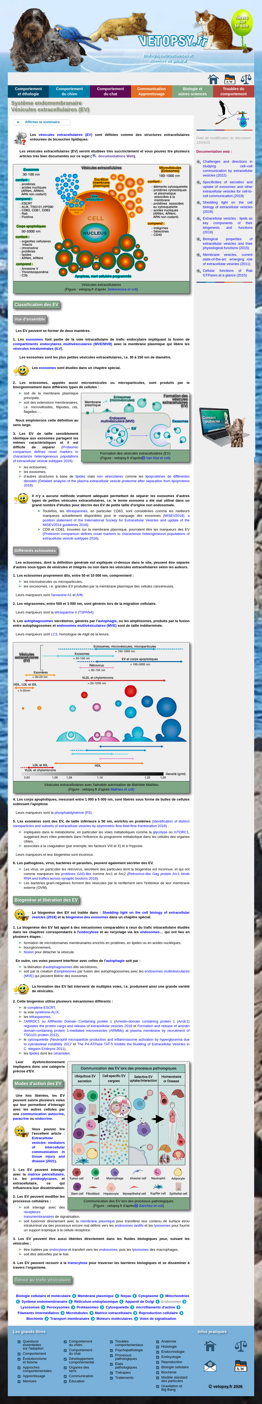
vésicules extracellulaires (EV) (65, 135)
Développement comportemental (81, 1360)
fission (29, 952)
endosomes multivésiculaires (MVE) (87, 625)
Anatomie (168, 1341)
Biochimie (34, 1319)
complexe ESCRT (41, 1007)
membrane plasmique (97, 1221)
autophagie (107, 621)
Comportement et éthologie (28, 91)
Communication (81, 1376)
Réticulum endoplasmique (96, 1301)
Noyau (126, 1296)
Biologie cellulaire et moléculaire (43, 1296)
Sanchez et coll (151, 1206)
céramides (61, 1053)
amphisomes (66, 971)
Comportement (34, 1353)
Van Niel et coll (157, 458)
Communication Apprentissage (151, 91)
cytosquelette (38, 1039)
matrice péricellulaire (46, 1174)
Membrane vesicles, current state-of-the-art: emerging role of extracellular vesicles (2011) (228, 259)
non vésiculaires (110, 476)
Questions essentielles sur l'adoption (33, 1344)
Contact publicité (211, 419)
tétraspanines (77, 511)
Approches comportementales (37, 1369)
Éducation (77, 1381)
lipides (80, 476)
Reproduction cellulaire (158, 1313)
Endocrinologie (172, 1352)
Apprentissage (34, 1376)
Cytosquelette (117, 1307)
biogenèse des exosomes (87, 917)
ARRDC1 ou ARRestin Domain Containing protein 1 (68, 1021)
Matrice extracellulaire (113, 1313)
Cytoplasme (148, 1296)
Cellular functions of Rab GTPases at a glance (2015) (228, 273)
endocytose (88, 932)
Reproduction (171, 1362)
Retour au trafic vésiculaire (42, 1280)
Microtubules (77, 1313)
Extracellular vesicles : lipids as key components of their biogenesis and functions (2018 (228, 225)
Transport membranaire (69, 1319)
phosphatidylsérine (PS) (73, 813)
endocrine (43, 1118)
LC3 (54, 634)
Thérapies (123, 1372)
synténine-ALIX (47, 1012)
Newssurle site (241, 21)
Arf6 (79, 595)
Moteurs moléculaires (114, 1319)
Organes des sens (79, 1369)
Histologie (169, 1346)
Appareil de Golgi (139, 1301)
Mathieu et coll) (122, 789)
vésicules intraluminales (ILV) (37, 349)
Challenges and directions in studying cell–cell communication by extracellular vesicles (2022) (228, 168)
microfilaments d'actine (155, 1307)
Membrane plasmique (96, 1296)
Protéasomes (88, 1307)
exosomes (34, 339)
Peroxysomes (58, 1307)
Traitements (124, 1378)
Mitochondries (177, 1296)
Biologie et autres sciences (192, 91)
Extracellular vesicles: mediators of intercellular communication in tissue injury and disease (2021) (48, 1149)
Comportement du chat (110, 91)
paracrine (21, 1118)
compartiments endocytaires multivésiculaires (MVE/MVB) (62, 344)
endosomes (150, 932)
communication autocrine (42, 1114)
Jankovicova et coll (122, 289)
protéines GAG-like (76, 874)
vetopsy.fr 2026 (225, 1386)
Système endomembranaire (45, 1301)
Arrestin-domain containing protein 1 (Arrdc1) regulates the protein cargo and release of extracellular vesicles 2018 (107, 1023)
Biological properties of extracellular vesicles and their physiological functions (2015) (228, 243)
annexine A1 (62, 595)
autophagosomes (38, 621)
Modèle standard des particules (174, 1379)
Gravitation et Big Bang (171, 1388)
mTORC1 (181, 832)
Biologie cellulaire (175, 1367)
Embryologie (171, 1357)
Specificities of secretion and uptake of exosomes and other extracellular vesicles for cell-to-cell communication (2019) (228, 189)
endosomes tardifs (129, 1225)
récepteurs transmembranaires (39, 1214)
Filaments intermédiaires (38, 1313)
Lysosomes (30, 1307)
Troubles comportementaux (129, 1343)
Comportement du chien (69, 91)
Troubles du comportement (233, 91)
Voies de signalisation (158, 1319)
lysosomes (162, 1225)
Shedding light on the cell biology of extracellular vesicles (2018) (228, 207)
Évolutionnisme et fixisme (34, 1360)
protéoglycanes (44, 1179)
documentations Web (113, 156)
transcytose (78, 1263)
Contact (243, 118)
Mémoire (29, 1381)
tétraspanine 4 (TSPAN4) (74, 612)
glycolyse (160, 832)
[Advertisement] (224, 314)
